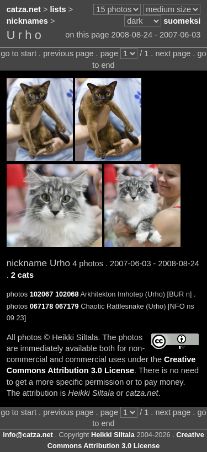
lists (58, 9)
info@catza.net (28, 435)
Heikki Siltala (113, 435)
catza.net (24, 9)
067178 (42, 306)
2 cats (22, 275)
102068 (67, 294)
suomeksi (181, 21)
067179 (67, 306)
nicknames (27, 21)
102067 (42, 294)
